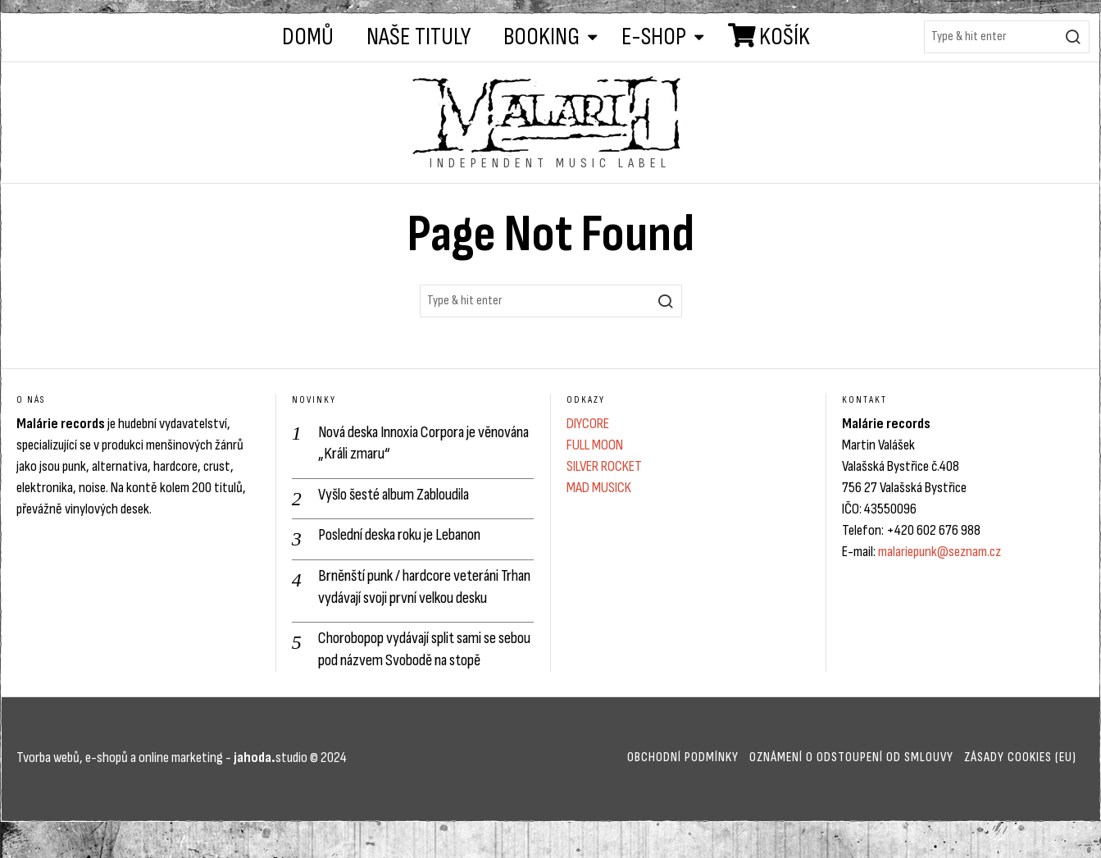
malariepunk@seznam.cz (939, 551)
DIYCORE (587, 423)
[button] (1073, 37)
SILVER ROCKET (604, 466)
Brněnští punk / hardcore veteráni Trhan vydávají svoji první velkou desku (413, 598)
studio (269, 781)
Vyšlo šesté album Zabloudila (399, 494)
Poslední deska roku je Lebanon (406, 535)
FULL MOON (594, 445)
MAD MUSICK (598, 487)
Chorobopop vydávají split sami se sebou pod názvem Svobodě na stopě (424, 672)
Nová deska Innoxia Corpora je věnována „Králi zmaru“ (402, 443)
